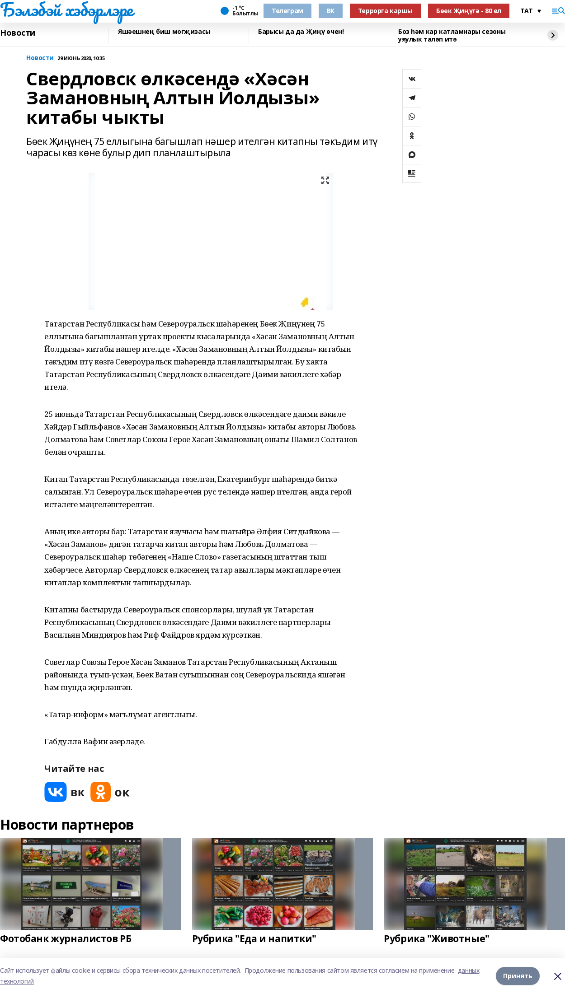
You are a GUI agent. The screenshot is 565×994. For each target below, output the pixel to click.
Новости (17, 33)
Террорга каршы (385, 10)
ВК (330, 10)
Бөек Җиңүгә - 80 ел (468, 10)
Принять (517, 975)
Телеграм (287, 10)
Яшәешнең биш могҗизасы (164, 32)
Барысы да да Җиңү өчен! (301, 32)
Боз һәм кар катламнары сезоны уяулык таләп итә (452, 35)
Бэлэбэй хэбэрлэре (66, 9)
